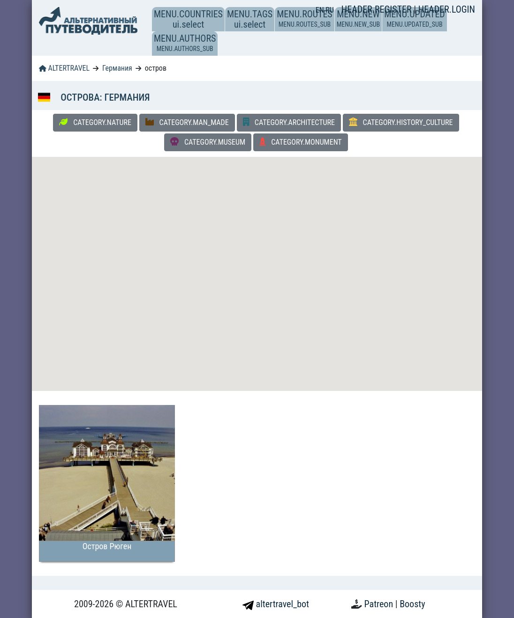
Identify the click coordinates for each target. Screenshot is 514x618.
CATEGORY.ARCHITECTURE (289, 122)
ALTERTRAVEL (64, 68)
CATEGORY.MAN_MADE (187, 122)
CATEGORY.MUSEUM (207, 142)
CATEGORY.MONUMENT (300, 142)
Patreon (379, 604)
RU (329, 10)
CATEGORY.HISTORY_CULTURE (401, 122)
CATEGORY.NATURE (95, 122)
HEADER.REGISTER (377, 9)
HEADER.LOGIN (446, 9)
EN (321, 10)
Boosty (412, 604)
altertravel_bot (275, 604)
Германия (117, 68)
